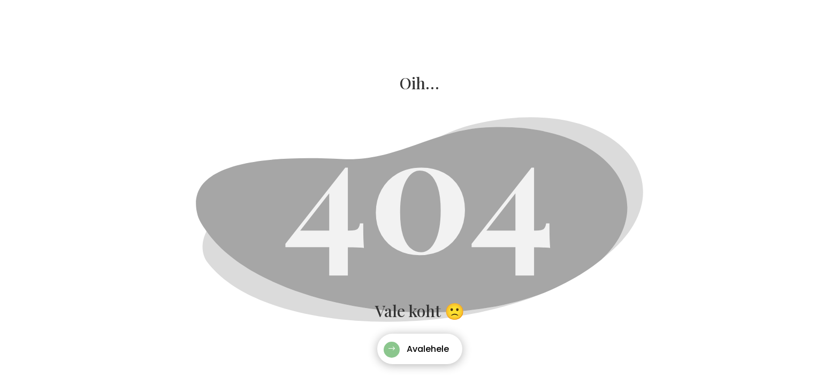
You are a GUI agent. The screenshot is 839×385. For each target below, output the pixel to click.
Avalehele (428, 349)
